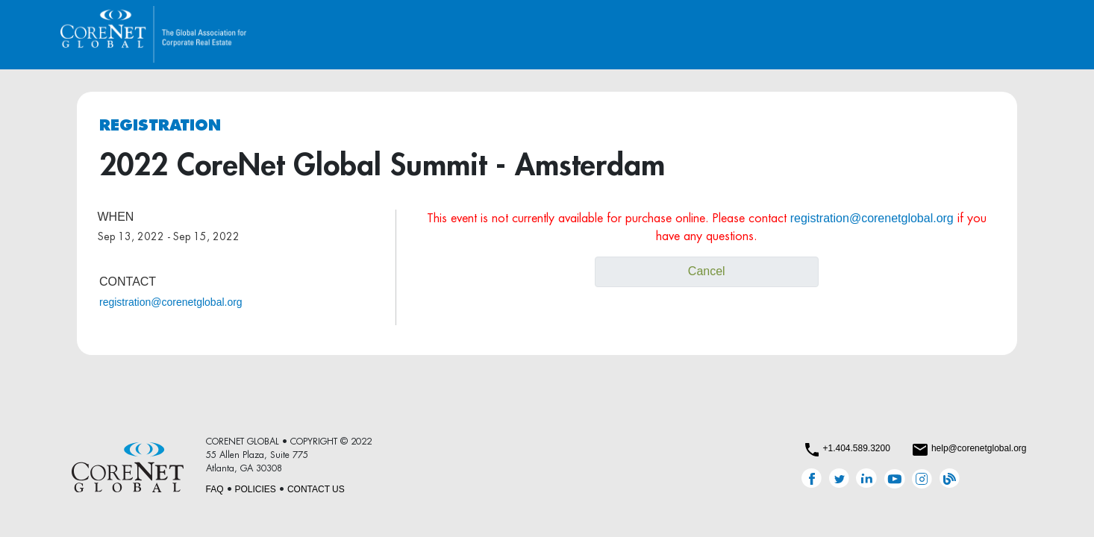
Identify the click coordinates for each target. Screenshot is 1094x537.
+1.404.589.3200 (856, 448)
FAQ (215, 489)
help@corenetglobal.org (979, 448)
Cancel (706, 271)
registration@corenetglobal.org (171, 302)
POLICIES (255, 489)
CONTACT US (316, 489)
